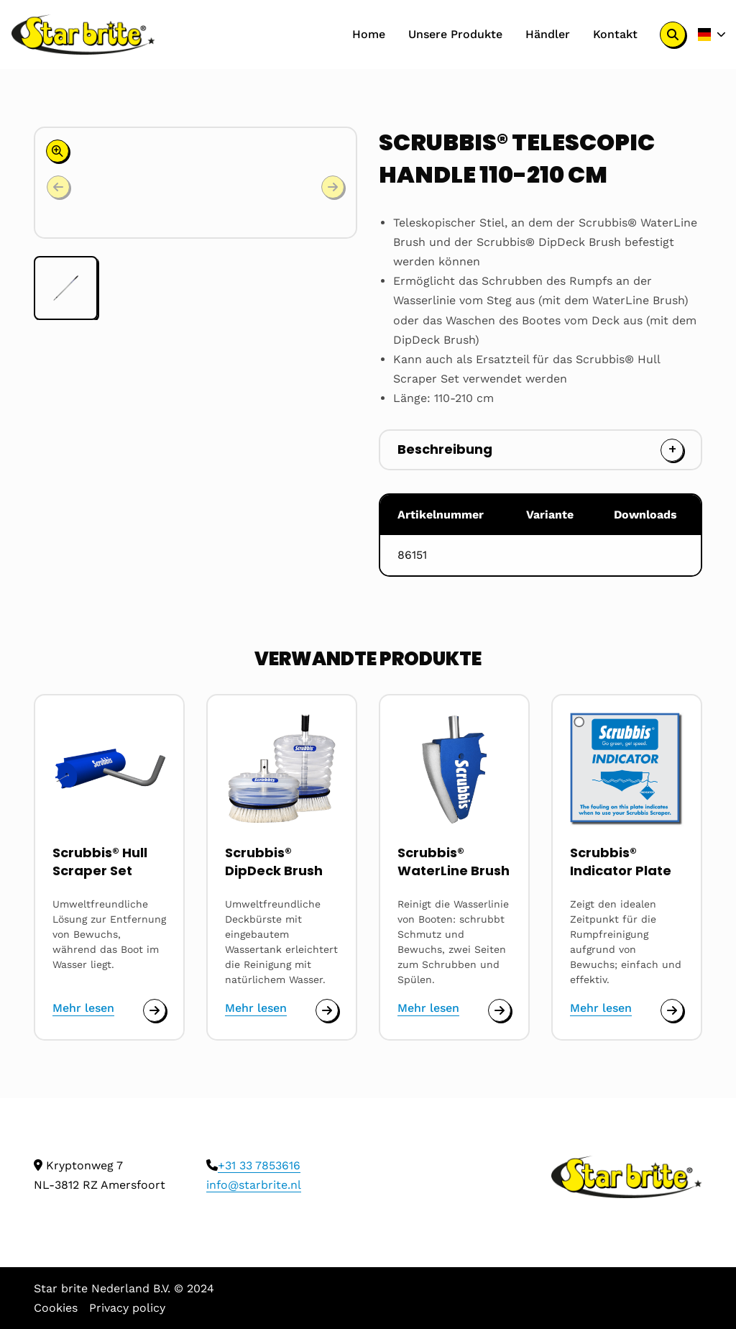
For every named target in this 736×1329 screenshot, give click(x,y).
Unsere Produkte (455, 34)
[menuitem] (369, 34)
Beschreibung (444, 449)
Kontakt (615, 34)
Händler (547, 34)
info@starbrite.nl (253, 1185)
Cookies (56, 1308)
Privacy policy (127, 1308)
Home (368, 34)
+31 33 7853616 (259, 1165)
